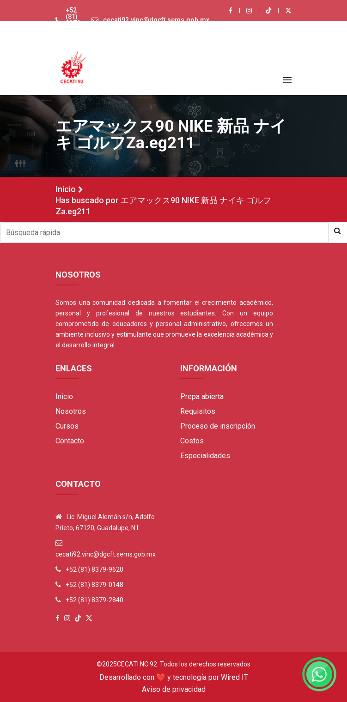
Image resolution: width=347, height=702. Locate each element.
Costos (192, 440)
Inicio (65, 189)
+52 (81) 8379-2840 (94, 600)
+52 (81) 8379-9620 (74, 20)
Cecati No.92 (137, 664)
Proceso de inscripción (217, 426)
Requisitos (197, 411)
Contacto (69, 440)
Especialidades (205, 455)
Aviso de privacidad (174, 689)
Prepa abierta (202, 396)
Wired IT (234, 677)
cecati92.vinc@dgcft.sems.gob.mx (156, 20)
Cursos (67, 426)
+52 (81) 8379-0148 (94, 584)
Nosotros (70, 411)
